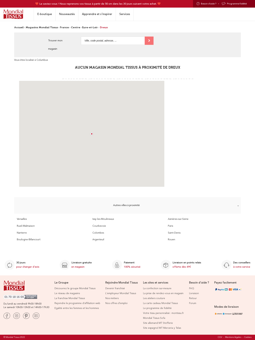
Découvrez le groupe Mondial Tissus (75, 288)
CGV (220, 337)
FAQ (191, 288)
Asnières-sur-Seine (178, 219)
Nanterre (22, 233)
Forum (192, 303)
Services (124, 14)
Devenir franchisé (115, 288)
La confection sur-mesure (157, 288)
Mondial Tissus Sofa (154, 318)
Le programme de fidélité (157, 308)
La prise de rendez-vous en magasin (163, 293)
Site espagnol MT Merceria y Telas (162, 328)
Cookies (247, 337)
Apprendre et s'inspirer (97, 14)
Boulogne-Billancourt (28, 239)
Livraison (194, 293)
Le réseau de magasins (67, 293)
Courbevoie (99, 226)
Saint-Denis (174, 233)
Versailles (22, 219)
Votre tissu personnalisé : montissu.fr (163, 313)
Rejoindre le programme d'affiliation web (77, 303)
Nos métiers (112, 298)
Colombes (98, 233)
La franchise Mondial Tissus (70, 298)
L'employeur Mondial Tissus (120, 293)
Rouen (171, 239)
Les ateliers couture (154, 298)
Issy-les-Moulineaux (103, 219)
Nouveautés (67, 14)
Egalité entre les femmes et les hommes (77, 308)
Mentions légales (233, 337)
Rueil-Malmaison (26, 226)
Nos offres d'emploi (116, 303)
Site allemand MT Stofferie (158, 323)
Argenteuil (98, 239)
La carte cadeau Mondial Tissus (160, 303)
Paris (170, 226)
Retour (193, 298)
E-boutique (44, 14)
